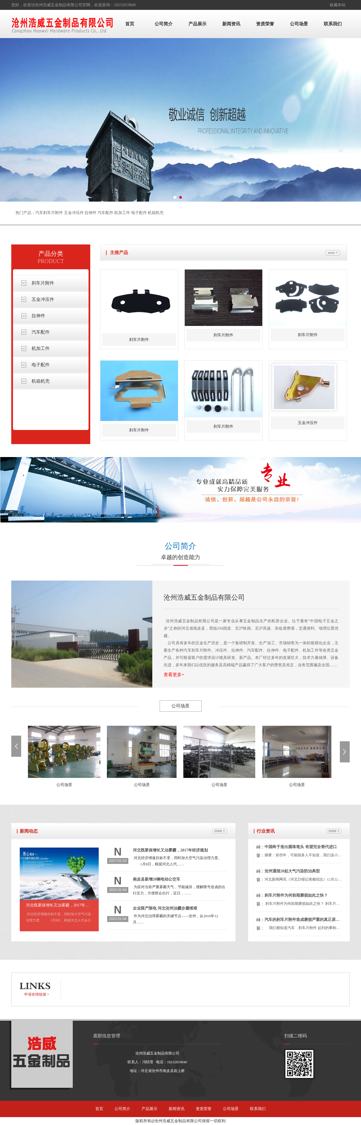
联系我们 (333, 23)
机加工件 (41, 348)
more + (333, 253)
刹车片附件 (43, 283)
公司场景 (299, 23)
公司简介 (164, 23)
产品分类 (50, 253)
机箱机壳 (41, 381)
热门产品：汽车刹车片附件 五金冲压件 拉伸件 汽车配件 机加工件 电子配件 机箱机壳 (90, 213)
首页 (129, 23)
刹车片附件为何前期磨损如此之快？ (296, 895)
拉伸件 (38, 315)
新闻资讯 (231, 23)
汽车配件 (41, 332)
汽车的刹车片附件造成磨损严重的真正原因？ (303, 919)
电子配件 (41, 364)
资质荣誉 (265, 23)
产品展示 (197, 23)
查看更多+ (174, 674)
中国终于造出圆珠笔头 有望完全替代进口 (301, 847)
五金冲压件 (43, 299)
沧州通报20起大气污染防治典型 (292, 871)
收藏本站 (337, 5)
